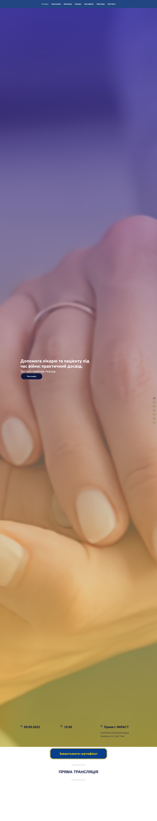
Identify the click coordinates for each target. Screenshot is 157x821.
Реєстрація (31, 376)
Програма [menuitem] (68, 4)
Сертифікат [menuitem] (89, 4)
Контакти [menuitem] (112, 4)
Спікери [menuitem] (78, 4)
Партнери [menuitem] (101, 4)
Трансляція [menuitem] (56, 4)
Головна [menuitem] (44, 4)
